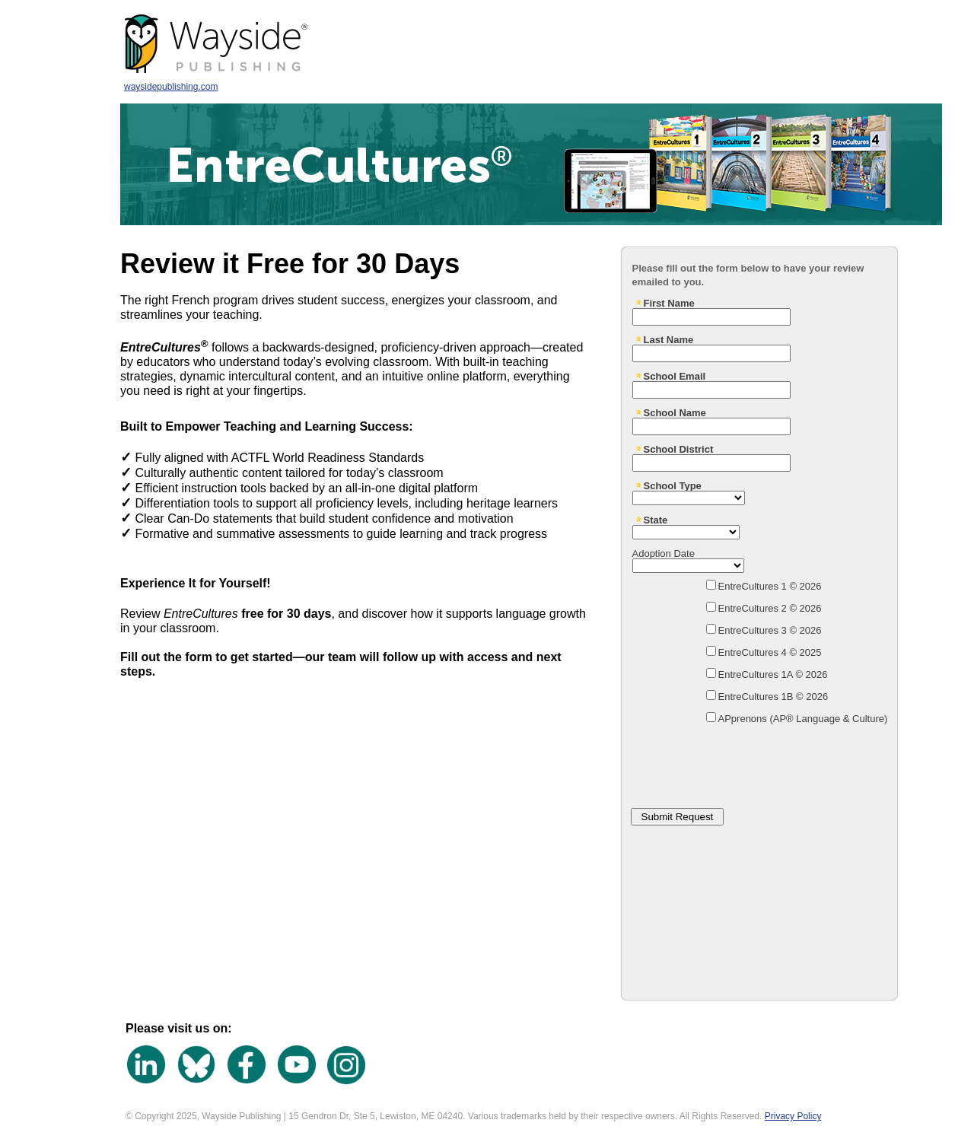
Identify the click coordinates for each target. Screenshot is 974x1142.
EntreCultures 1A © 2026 (773, 674)
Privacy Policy (793, 1116)
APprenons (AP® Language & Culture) (803, 718)
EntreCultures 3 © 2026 (770, 630)
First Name (669, 302)
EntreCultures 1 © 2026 (770, 586)
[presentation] (742, 761)
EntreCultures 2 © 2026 (770, 608)
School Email (675, 376)
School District (679, 449)
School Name (675, 412)
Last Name (669, 339)
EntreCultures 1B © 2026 (773, 696)
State (656, 519)
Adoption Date (663, 553)
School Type (673, 485)
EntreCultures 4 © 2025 (770, 652)
